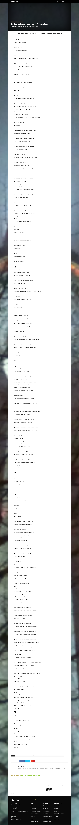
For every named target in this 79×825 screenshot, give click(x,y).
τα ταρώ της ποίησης (57, 814)
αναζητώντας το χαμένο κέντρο (36, 811)
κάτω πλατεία (56, 806)
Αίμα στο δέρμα (61, 786)
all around (32, 805)
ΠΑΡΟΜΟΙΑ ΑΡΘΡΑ (16, 775)
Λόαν (35, 786)
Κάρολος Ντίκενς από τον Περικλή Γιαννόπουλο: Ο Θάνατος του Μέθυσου (51, 788)
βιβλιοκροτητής (45, 803)
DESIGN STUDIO (15, 820)
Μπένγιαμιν (18, 757)
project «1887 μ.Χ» (34, 806)
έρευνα (44, 814)
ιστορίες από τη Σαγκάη (47, 821)
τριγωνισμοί (56, 816)
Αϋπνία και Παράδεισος (25, 786)
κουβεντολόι (56, 808)
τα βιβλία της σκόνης (34, 821)
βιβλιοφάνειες (45, 805)
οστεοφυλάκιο (56, 811)
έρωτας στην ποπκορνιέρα (47, 816)
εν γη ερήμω (45, 813)
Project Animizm (33, 808)
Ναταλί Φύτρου (14, 29)
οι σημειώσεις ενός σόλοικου (59, 813)
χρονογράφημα (56, 819)
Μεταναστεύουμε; (15, 786)
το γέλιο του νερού (46, 806)
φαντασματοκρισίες (57, 818)
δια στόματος (45, 808)
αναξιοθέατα (33, 816)
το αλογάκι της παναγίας (35, 813)
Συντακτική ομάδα (15, 803)
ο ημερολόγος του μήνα (47, 819)
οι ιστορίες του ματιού (57, 803)
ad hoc (32, 803)
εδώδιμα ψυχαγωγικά (46, 811)
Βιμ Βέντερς (13, 757)
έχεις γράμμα (45, 818)
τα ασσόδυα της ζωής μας (35, 818)
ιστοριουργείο (56, 805)
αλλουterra (32, 814)
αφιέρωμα (32, 819)
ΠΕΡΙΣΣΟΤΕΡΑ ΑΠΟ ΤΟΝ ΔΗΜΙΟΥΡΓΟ (31, 775)
